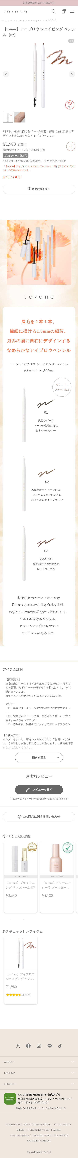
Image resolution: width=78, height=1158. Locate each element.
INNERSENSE (61, 1135)
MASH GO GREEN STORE (37, 1124)
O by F (46, 1130)
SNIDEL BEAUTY (62, 1124)
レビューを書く (42, 790)
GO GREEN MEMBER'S (39, 1140)
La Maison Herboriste (20, 1135)
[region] (39, 878)
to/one (20, 20)
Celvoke (20, 1129)
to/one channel (13, 1124)
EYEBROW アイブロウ (47, 20)
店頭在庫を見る (41, 189)
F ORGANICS (34, 1130)
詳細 (43, 149)
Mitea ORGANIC (42, 1135)
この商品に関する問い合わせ (41, 817)
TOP (4, 20)
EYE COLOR (30, 20)
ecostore (57, 1129)
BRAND (11, 20)
